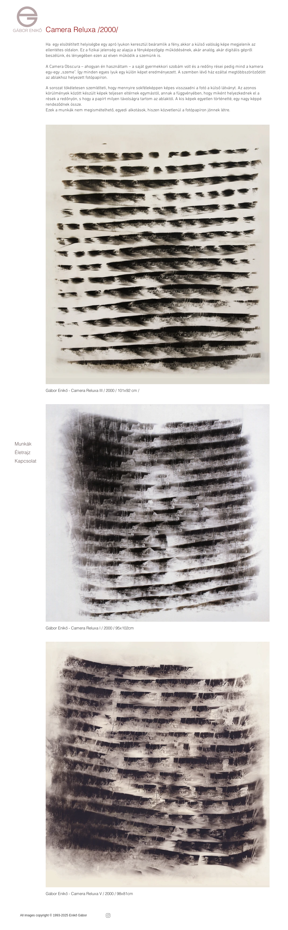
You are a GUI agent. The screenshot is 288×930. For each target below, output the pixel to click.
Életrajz (22, 452)
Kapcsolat (25, 461)
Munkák (23, 444)
